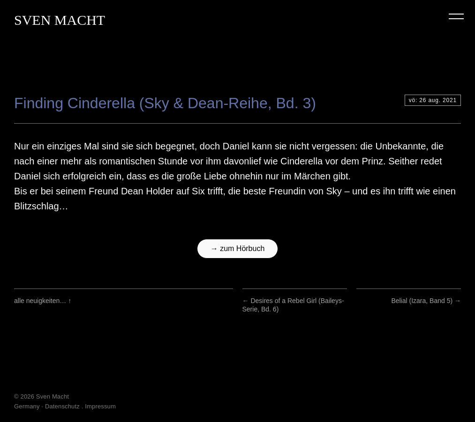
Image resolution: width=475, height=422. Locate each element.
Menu (456, 16)
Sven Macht (59, 20)
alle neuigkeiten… (42, 300)
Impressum (100, 406)
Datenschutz (62, 406)
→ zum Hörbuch (238, 248)
